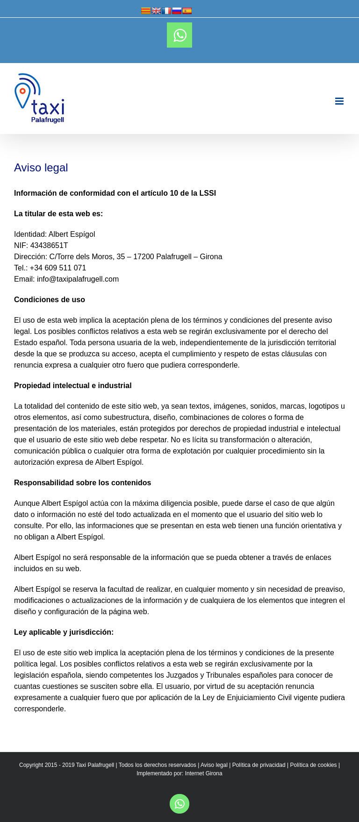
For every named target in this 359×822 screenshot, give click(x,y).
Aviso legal (214, 765)
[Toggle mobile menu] (340, 101)
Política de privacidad (259, 765)
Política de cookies (313, 765)
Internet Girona (204, 773)
